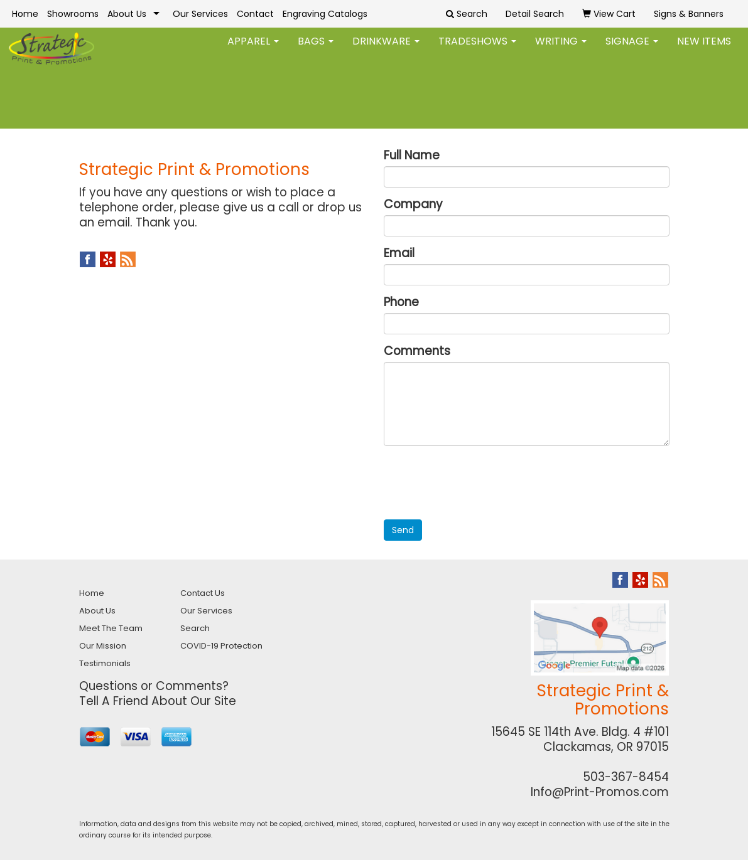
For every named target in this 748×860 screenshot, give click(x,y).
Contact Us (202, 593)
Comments (417, 351)
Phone (401, 302)
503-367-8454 (626, 776)
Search (195, 628)
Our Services (200, 14)
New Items (704, 50)
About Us (126, 14)
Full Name (412, 155)
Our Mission (102, 646)
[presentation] (479, 479)
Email (399, 253)
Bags (315, 50)
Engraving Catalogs (325, 14)
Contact (255, 14)
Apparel (253, 50)
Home (25, 14)
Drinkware (386, 50)
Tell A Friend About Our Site (157, 701)
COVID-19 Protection (221, 646)
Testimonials (105, 663)
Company (413, 204)
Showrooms (73, 14)
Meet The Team (111, 628)
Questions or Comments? (154, 685)
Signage (631, 50)
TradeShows (477, 50)
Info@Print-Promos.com (600, 791)
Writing (561, 50)
